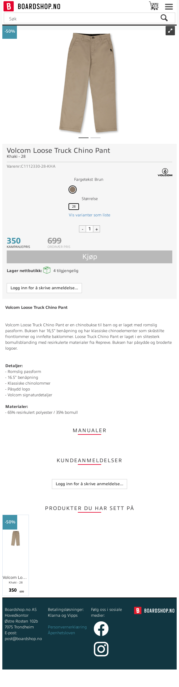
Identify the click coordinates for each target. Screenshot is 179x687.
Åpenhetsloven (61, 633)
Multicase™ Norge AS (135, 681)
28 (74, 206)
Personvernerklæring (67, 627)
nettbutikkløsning (80, 681)
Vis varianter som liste (89, 215)
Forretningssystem (40, 681)
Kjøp (89, 256)
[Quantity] (89, 228)
